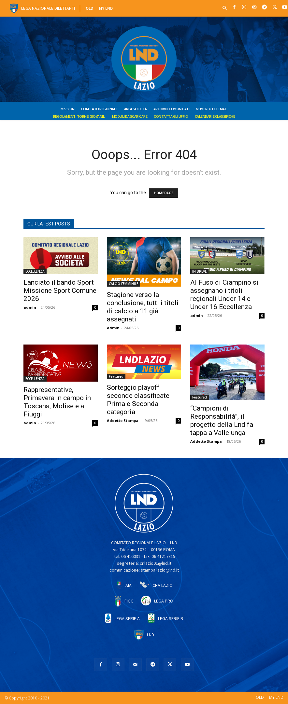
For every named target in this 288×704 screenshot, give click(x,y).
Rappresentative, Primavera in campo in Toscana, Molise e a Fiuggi (57, 402)
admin (29, 307)
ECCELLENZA (35, 271)
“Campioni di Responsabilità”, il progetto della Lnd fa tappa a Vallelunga (221, 420)
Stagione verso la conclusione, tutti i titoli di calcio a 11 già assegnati (143, 307)
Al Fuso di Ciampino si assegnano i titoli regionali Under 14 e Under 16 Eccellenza (224, 294)
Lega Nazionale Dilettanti (48, 8)
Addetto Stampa (122, 420)
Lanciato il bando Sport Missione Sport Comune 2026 (59, 290)
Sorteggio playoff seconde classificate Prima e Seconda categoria (138, 400)
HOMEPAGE (163, 193)
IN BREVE (199, 271)
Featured (116, 376)
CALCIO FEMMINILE (123, 283)
